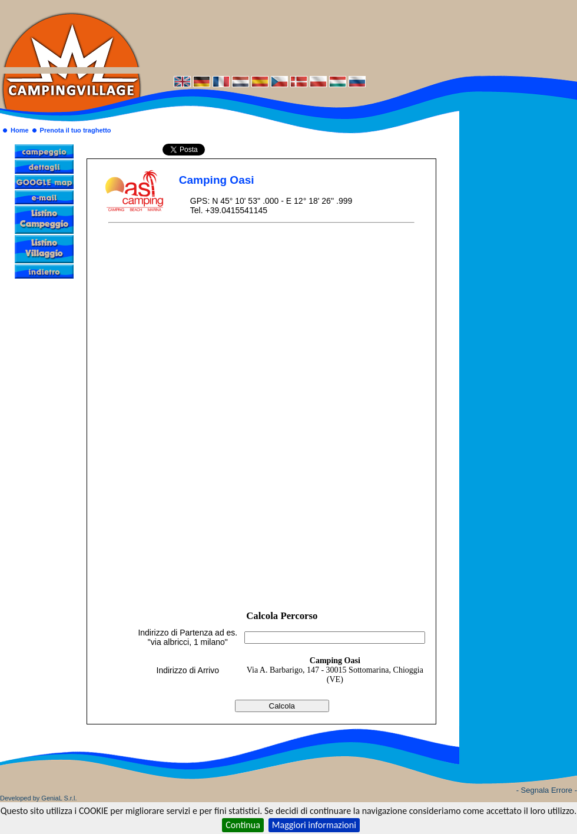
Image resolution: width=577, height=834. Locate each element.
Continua (243, 824)
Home (20, 130)
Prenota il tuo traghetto (75, 130)
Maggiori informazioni (314, 824)
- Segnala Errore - (546, 790)
